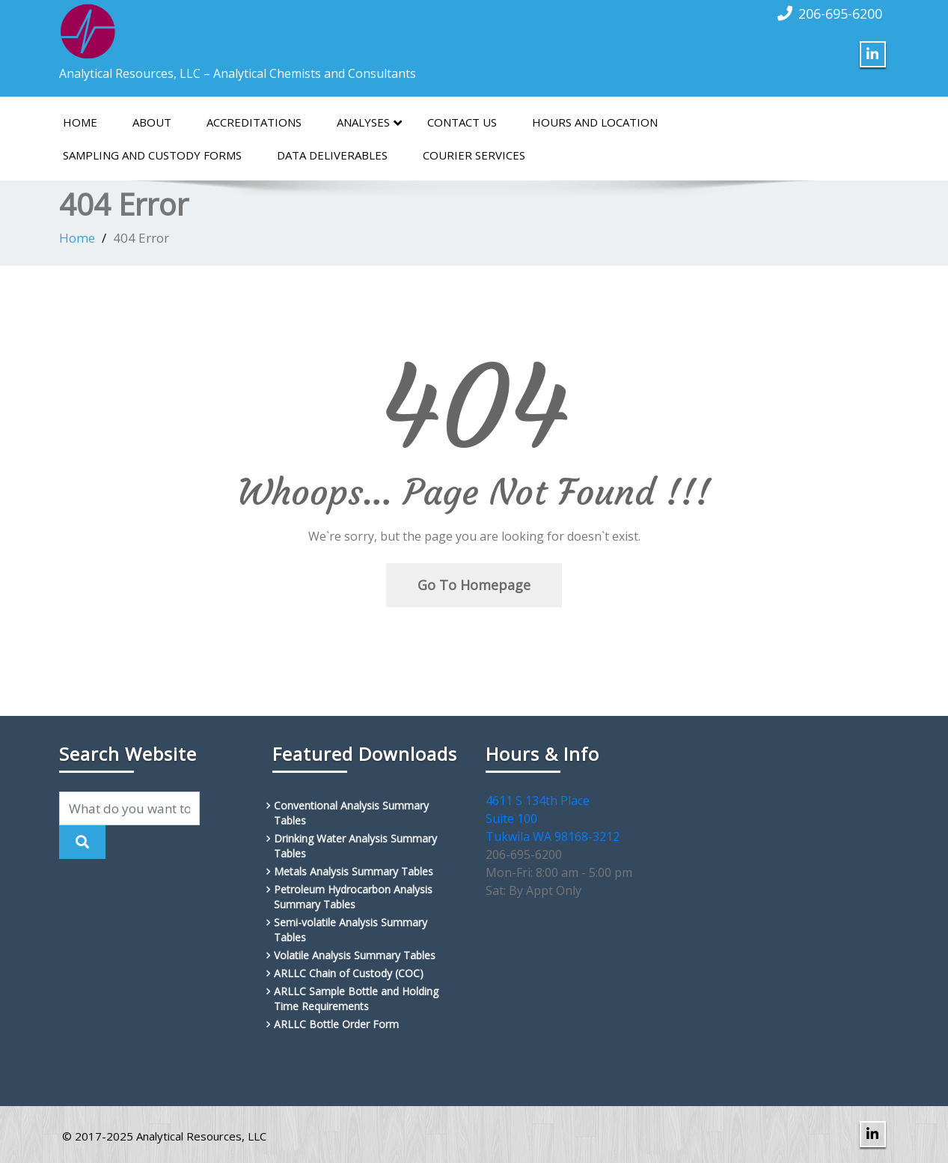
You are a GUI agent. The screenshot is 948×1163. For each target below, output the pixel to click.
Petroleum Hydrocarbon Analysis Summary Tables (353, 896)
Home (80, 122)
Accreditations (254, 122)
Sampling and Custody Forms (152, 155)
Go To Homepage (474, 585)
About (151, 122)
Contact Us (462, 122)
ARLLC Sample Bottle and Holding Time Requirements (356, 998)
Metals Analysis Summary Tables (353, 871)
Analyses (369, 123)
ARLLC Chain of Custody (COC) (348, 973)
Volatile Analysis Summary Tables (354, 955)
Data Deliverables (332, 155)
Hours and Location (595, 122)
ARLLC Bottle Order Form (336, 1024)
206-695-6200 (840, 13)
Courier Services (474, 155)
